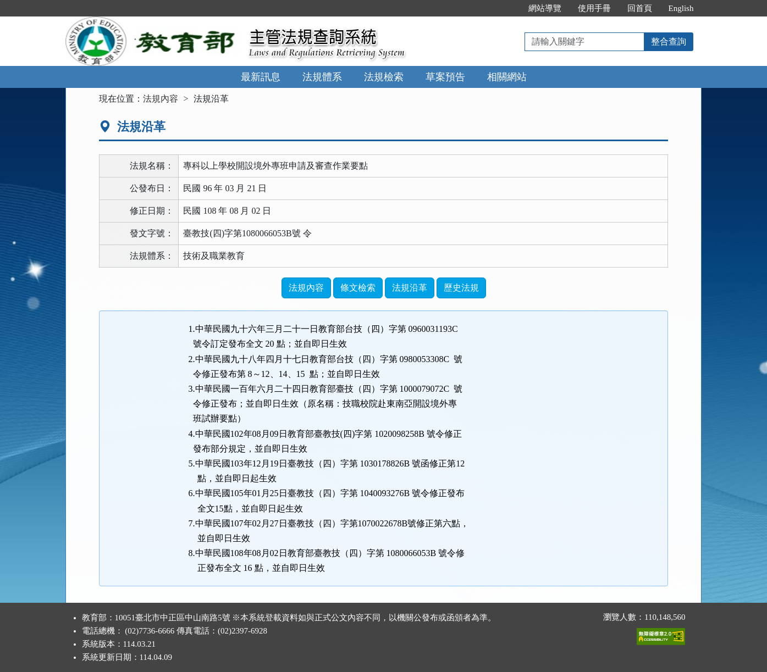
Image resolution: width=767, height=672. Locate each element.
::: (508, 8)
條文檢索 (358, 287)
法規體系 (322, 76)
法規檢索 (384, 76)
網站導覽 (544, 8)
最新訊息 (260, 76)
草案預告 (445, 76)
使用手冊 (594, 8)
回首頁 (639, 8)
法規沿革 (409, 287)
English (681, 8)
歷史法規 (461, 287)
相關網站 (507, 76)
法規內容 (160, 98)
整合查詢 (668, 41)
